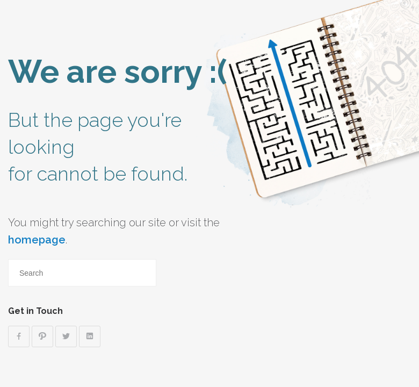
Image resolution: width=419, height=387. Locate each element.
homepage (37, 239)
